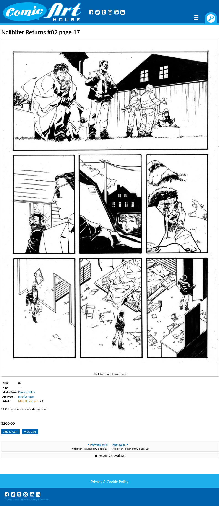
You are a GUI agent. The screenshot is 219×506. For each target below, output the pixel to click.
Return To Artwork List (112, 455)
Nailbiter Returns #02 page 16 (90, 446)
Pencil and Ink (26, 392)
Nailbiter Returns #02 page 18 (130, 446)
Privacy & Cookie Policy (109, 481)
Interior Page (26, 396)
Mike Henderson (28, 401)
